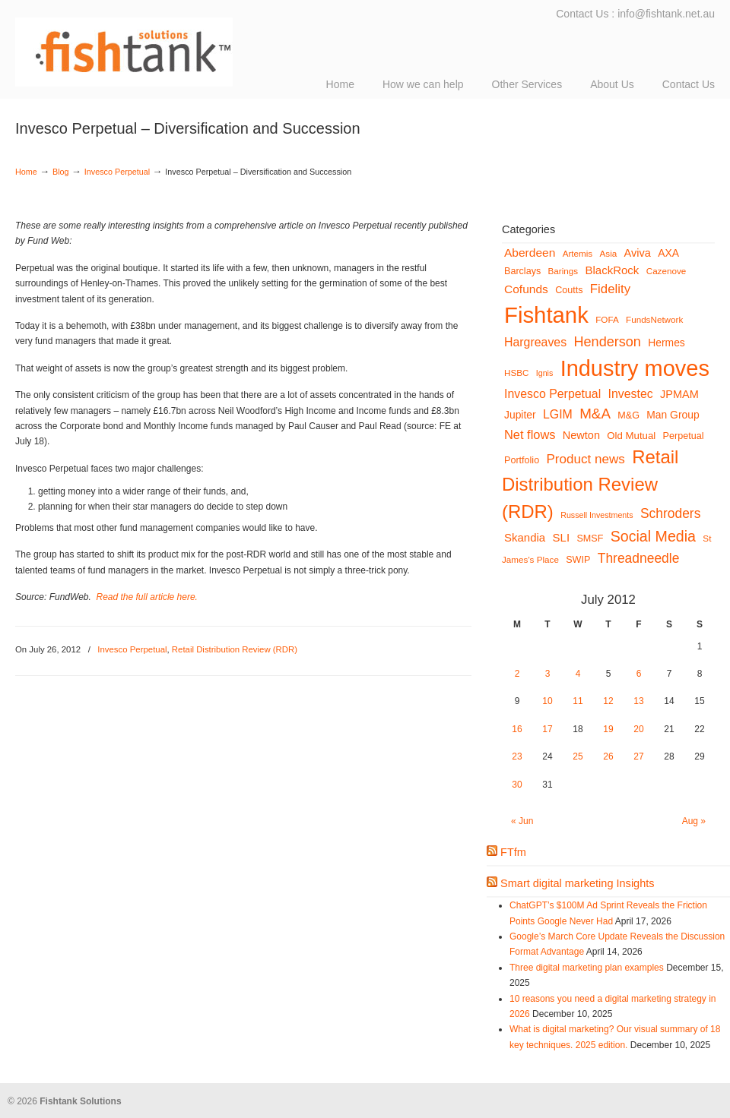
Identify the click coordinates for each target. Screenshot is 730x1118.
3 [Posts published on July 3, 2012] (548, 673)
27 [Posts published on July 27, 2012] (638, 756)
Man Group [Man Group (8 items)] (672, 415)
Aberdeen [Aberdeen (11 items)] (529, 252)
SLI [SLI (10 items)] (561, 537)
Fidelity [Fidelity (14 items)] (610, 289)
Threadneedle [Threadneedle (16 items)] (639, 558)
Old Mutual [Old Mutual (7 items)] (631, 435)
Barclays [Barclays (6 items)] (522, 271)
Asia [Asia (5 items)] (608, 253)
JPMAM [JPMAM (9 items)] (679, 394)
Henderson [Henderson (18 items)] (606, 341)
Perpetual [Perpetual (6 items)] (683, 436)
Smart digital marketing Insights (577, 883)
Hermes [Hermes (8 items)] (666, 342)
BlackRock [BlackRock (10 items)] (613, 270)
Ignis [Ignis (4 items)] (545, 372)
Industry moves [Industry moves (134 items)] (634, 368)
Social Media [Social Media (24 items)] (653, 536)
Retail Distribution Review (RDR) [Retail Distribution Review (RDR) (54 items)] (590, 484)
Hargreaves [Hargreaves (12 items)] (535, 342)
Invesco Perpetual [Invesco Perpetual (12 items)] (552, 393)
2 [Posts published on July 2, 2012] (517, 673)
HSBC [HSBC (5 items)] (516, 372)
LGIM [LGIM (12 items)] (558, 414)
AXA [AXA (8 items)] (668, 253)
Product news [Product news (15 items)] (586, 459)
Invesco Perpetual (117, 171)
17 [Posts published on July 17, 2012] (547, 729)
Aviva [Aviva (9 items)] (637, 253)
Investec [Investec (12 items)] (630, 393)
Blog (60, 171)
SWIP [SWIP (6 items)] (578, 559)
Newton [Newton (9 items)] (581, 435)
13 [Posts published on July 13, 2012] (638, 701)
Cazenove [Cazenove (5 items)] (666, 271)
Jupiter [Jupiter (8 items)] (520, 415)
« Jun (522, 821)
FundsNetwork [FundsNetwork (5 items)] (654, 319)
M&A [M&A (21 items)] (595, 414)
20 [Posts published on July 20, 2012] (638, 729)
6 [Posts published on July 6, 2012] (639, 673)
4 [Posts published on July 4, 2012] (578, 673)
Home (26, 171)
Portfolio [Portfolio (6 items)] (521, 460)
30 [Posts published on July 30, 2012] (517, 784)
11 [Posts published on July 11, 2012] (577, 701)
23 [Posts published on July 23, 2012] (517, 756)
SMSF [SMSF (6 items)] (589, 538)
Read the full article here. (147, 597)
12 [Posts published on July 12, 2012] (608, 701)
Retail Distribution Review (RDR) (234, 649)
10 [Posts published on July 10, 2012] (547, 701)
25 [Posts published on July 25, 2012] (577, 756)
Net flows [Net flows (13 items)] (529, 434)
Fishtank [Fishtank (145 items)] (546, 314)
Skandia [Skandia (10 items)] (524, 537)
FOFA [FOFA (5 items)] (606, 319)
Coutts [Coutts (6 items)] (568, 290)
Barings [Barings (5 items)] (563, 271)
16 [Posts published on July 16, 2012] (517, 729)
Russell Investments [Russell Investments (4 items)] (596, 515)
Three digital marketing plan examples (586, 967)
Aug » (694, 821)
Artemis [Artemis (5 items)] (578, 253)
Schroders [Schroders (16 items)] (670, 513)
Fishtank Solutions (167, 46)
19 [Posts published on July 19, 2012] (608, 729)
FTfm (513, 852)
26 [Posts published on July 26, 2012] (608, 756)
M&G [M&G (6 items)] (628, 415)
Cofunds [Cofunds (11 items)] (526, 289)
